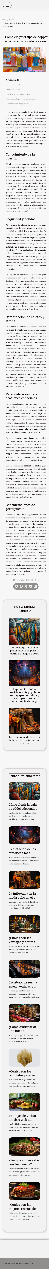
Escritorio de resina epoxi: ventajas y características (23, 986)
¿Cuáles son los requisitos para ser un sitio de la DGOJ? (23, 1075)
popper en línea (33, 300)
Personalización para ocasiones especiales (21, 99)
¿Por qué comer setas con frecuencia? (24, 1162)
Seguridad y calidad (14, 89)
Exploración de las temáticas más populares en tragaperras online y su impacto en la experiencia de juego (24, 695)
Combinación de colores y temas (18, 94)
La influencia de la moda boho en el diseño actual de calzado (24, 740)
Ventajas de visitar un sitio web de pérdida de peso (22, 1120)
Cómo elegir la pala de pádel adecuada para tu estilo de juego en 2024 (24, 650)
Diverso (12, 20)
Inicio (4, 20)
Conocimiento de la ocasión (16, 84)
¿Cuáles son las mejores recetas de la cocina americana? (24, 1208)
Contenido (13, 80)
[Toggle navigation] (7, 5)
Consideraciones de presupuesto (18, 103)
